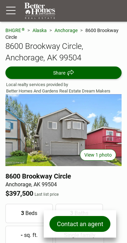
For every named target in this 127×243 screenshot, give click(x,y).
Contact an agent (80, 223)
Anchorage (66, 30)
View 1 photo (98, 155)
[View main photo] (63, 130)
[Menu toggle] (10, 10)
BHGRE (15, 30)
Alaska (40, 30)
